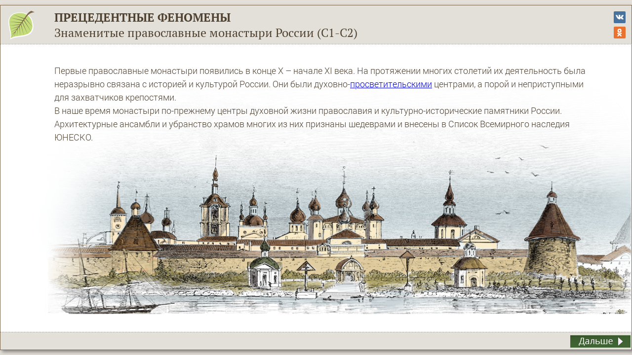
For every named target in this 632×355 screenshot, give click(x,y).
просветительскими (391, 84)
